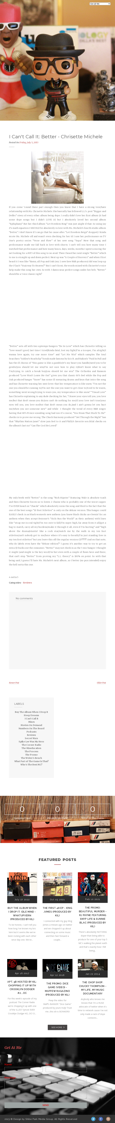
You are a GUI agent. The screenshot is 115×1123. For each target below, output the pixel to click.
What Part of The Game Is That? (31, 761)
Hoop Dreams (31, 715)
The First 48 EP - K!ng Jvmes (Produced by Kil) (57, 912)
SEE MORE (56, 1027)
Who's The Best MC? (31, 764)
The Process (31, 751)
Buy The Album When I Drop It (31, 712)
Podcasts (31, 731)
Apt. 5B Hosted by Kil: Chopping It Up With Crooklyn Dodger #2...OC (22, 987)
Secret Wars (31, 738)
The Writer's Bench (31, 758)
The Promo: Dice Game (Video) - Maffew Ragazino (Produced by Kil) (57, 989)
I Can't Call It (31, 718)
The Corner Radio (31, 745)
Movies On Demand (31, 725)
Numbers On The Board (31, 728)
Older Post (101, 683)
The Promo (31, 754)
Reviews (27, 582)
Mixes (31, 722)
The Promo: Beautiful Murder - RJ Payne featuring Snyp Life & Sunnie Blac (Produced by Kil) (93, 917)
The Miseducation (31, 748)
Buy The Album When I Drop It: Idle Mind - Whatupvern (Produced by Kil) (22, 914)
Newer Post (14, 683)
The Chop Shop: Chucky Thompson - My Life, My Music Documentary (92, 988)
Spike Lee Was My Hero (31, 741)
